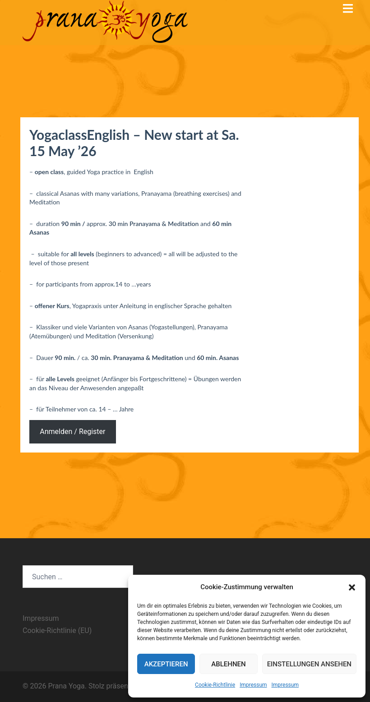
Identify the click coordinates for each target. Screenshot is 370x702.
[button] (351, 587)
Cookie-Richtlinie (215, 685)
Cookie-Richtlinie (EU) (57, 630)
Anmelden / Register (72, 431)
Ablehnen (228, 664)
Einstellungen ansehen (309, 664)
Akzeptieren (166, 664)
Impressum (253, 685)
